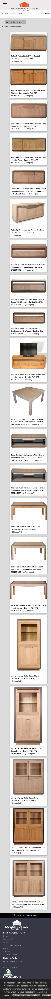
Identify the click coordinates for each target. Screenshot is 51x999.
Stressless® (8, 939)
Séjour (6, 14)
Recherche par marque (12, 961)
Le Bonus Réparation (11, 967)
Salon (5, 936)
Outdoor (6, 951)
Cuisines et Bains (10, 954)
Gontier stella (16, 14)
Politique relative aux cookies (26, 995)
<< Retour (45, 13)
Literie (5, 948)
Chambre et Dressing (12, 945)
